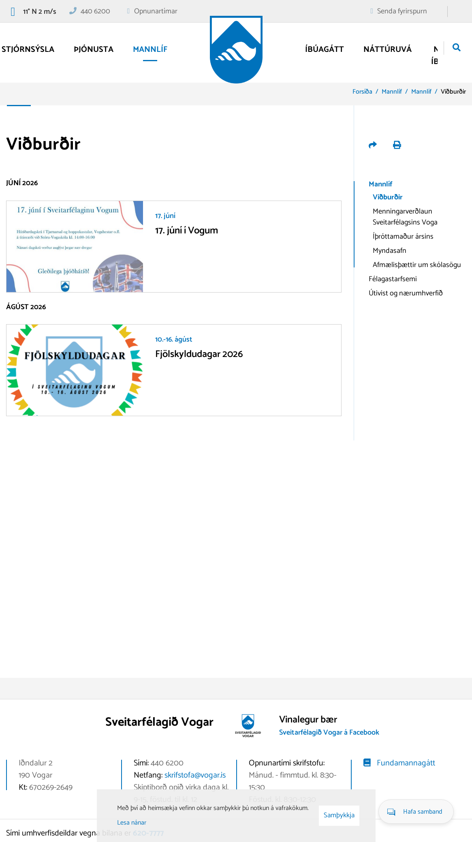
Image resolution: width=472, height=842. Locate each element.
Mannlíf (392, 91)
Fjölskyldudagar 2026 (199, 354)
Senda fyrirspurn (402, 11)
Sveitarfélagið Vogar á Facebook (329, 733)
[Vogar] (236, 50)
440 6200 (95, 11)
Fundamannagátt (406, 763)
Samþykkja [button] (339, 815)
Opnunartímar (155, 11)
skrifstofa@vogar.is (195, 775)
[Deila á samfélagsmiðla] (373, 146)
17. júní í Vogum (186, 231)
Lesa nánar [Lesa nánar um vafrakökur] (131, 822)
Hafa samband (422, 811)
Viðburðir (453, 91)
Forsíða (362, 91)
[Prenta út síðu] (397, 146)
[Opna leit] (456, 48)
